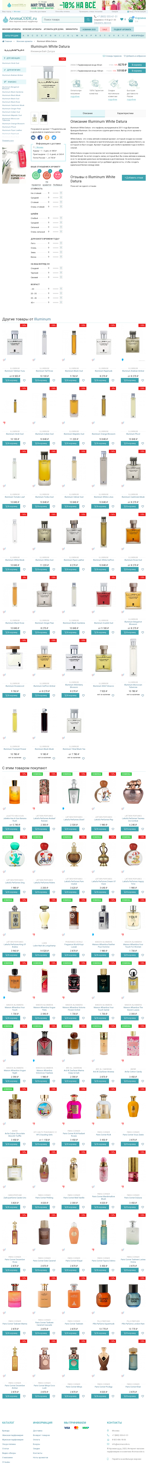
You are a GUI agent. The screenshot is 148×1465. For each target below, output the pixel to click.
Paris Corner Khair (133, 1387)
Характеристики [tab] (125, 113)
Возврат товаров (41, 1435)
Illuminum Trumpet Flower (15, 749)
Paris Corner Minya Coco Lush (44, 1386)
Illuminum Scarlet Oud (103, 623)
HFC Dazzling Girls (44, 1135)
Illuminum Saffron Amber (44, 686)
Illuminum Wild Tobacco (103, 686)
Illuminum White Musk (14, 560)
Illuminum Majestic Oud (12, 115)
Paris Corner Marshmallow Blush (103, 1197)
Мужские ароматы (32, 29)
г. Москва (16, 12)
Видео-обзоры (9, 1453)
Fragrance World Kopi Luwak (74, 945)
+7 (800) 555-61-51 (107, 16)
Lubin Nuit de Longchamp (44, 946)
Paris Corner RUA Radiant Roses (74, 1134)
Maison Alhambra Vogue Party (44, 1008)
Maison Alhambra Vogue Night (15, 1071)
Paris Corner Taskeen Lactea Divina (133, 1260)
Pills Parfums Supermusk (103, 1324)
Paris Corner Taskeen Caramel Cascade (44, 1323)
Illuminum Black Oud (10, 99)
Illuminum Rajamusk (103, 371)
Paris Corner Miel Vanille (74, 1198)
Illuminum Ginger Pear (11, 109)
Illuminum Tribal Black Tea (74, 749)
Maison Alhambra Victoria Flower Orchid (74, 1008)
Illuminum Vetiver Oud (74, 497)
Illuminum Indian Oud (11, 112)
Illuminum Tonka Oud (44, 497)
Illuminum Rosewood (15, 686)
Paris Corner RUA (103, 1135)
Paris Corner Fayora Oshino (103, 1261)
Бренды (6, 1431)
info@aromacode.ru (121, 1444)
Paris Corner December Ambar (15, 1386)
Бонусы (36, 1444)
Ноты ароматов (40, 1457)
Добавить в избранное (135, 56)
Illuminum (42, 319)
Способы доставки (38, 12)
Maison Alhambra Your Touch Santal (104, 1008)
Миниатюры (72, 29)
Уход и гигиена (9, 1444)
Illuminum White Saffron (103, 560)
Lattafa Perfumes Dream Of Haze (104, 882)
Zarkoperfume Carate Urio (14, 1198)
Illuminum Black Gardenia (12, 92)
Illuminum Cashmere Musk (13, 105)
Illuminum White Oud (44, 560)
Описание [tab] (88, 113)
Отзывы (6, 1462)
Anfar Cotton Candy (133, 1072)
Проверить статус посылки (90, 12)
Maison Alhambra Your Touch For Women (133, 945)
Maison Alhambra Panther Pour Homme (103, 945)
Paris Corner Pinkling (44, 1198)
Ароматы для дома (54, 29)
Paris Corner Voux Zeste (133, 1135)
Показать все (8, 141)
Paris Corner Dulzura (133, 1198)
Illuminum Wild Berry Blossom (74, 686)
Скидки (115, 12)
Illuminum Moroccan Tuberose (10, 119)
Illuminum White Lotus (103, 497)
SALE (105, 29)
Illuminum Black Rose (11, 102)
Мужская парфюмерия (12, 1439)
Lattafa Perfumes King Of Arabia (15, 945)
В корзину (137, 65)
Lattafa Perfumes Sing (15, 882)
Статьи (5, 1448)
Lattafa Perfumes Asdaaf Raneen (44, 819)
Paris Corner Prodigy (103, 1387)
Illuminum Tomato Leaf (15, 497)
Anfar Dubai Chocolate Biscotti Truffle (15, 1134)
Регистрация (140, 12)
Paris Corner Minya (74, 1387)
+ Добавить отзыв (134, 177)
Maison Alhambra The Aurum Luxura (133, 1008)
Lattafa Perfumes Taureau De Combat (133, 819)
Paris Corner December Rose (15, 1260)
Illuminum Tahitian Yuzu (15, 371)
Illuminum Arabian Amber (12, 75)
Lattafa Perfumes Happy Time (133, 882)
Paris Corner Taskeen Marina (15, 1324)
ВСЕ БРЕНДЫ (137, 35)
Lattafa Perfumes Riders (44, 882)
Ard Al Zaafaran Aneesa (103, 1072)
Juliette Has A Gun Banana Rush (14, 819)
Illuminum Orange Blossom (13, 124)
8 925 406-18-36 (119, 1439)
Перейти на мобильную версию (126, 1459)
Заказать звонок (102, 23)
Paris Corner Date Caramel (44, 1261)
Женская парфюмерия (12, 1435)
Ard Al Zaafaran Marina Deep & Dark (74, 1071)
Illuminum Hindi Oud (10, 63)
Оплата (36, 1439)
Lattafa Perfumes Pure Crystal (74, 882)
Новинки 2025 (89, 29)
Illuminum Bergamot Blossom (10, 88)
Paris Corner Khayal (74, 1261)
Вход (131, 12)
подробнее (75, 96)
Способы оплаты (62, 12)
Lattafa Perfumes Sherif (74, 819)
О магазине (7, 1457)
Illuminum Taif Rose (44, 371)
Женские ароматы (11, 29)
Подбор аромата (122, 29)
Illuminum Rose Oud (133, 560)
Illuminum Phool (9, 127)
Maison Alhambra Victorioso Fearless (44, 1071)
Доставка (37, 1431)
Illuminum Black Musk (11, 95)
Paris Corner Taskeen (74, 1324)
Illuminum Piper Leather (12, 130)
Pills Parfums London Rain (133, 1324)
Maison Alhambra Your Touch (15, 1008)
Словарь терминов (114, 56)
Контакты (37, 1453)
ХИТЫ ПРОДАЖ (11, 36)
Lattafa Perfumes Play (103, 819)
